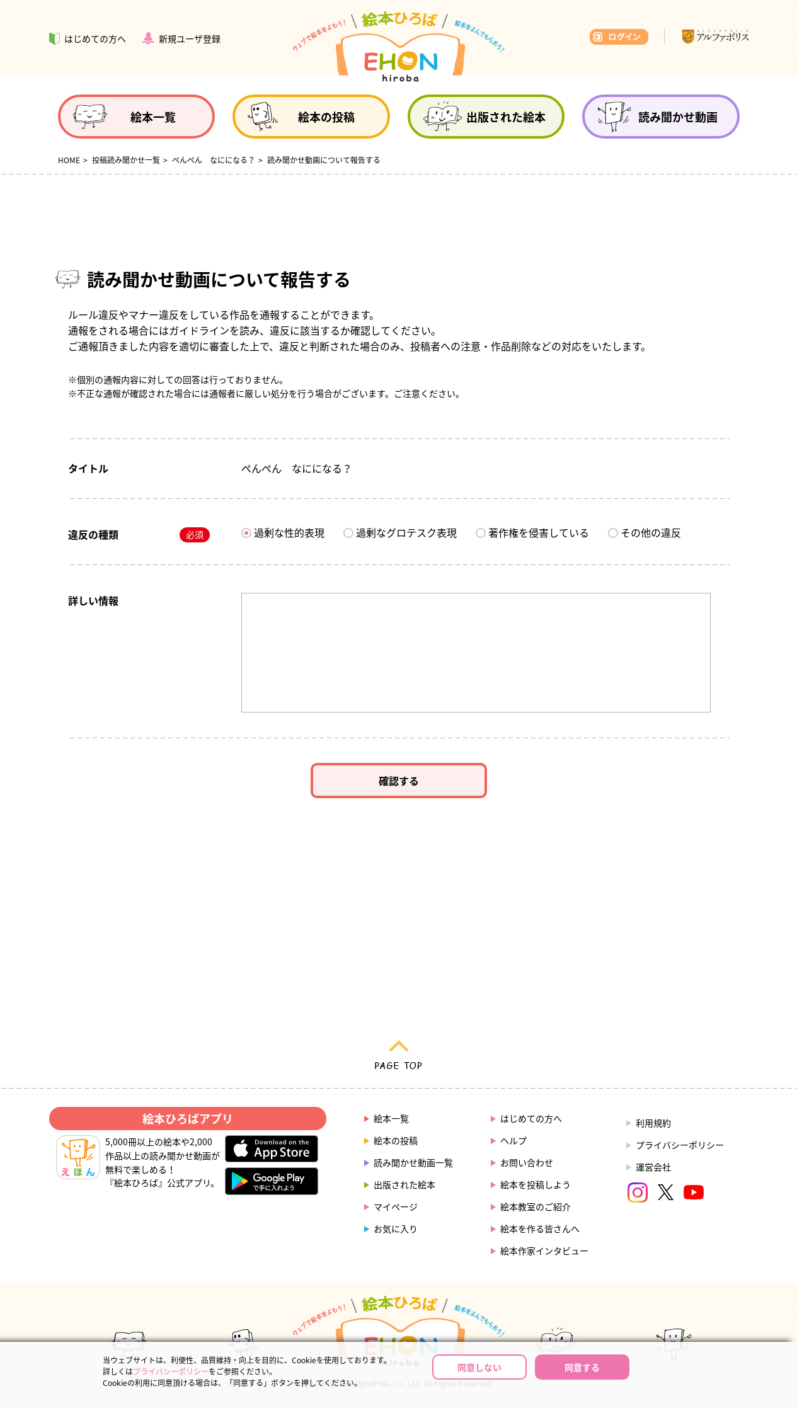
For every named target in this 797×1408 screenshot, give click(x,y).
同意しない (479, 1367)
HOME (69, 160)
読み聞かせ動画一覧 (413, 1162)
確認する (399, 780)
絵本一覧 (391, 1118)
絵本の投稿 (396, 1140)
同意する (582, 1367)
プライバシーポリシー (680, 1144)
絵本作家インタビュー (544, 1250)
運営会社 (653, 1166)
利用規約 (653, 1122)
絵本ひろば (399, 46)
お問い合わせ (526, 1162)
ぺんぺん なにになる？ (213, 160)
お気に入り (396, 1228)
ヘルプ (513, 1140)
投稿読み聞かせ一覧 (126, 160)
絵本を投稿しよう (535, 1184)
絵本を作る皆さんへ (540, 1228)
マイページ (396, 1206)
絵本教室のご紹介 (535, 1206)
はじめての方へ (531, 1118)
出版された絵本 (404, 1184)
